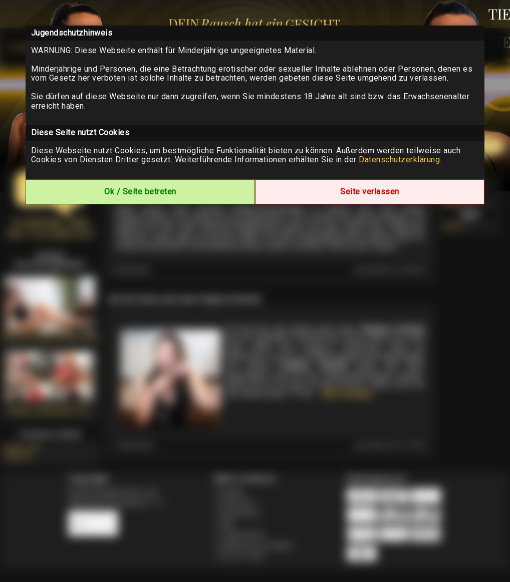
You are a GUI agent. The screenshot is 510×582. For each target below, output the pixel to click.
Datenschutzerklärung (399, 159)
